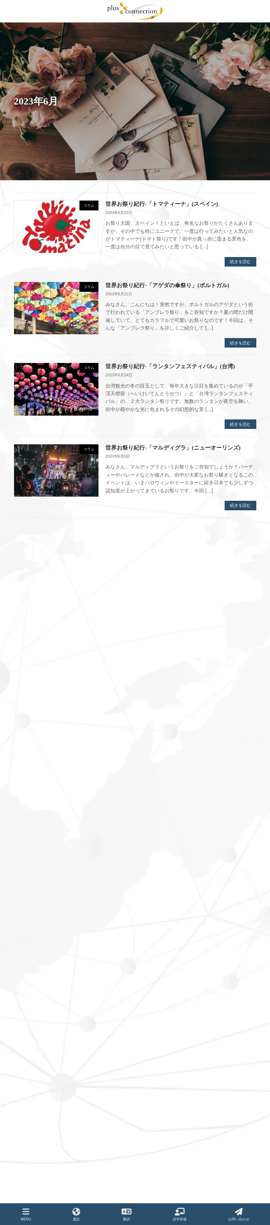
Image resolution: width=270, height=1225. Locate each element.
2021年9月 (31, 965)
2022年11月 (32, 832)
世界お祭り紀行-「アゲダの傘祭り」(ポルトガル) (167, 285)
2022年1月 (31, 924)
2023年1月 (31, 811)
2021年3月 (31, 1026)
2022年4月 (31, 893)
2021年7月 (31, 985)
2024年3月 (31, 678)
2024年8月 (31, 627)
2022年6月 (31, 872)
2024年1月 (31, 698)
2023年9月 (31, 729)
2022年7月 (31, 862)
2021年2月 (31, 1036)
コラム (150, 1188)
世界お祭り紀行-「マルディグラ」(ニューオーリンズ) (172, 448)
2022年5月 (31, 883)
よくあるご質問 (159, 1152)
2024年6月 (31, 647)
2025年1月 (31, 596)
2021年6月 (31, 996)
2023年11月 (32, 719)
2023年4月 (31, 781)
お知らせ (152, 1176)
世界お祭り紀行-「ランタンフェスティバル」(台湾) (170, 366)
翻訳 (148, 1103)
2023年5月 (31, 770)
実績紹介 (152, 1140)
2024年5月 (31, 658)
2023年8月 (31, 740)
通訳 (148, 1091)
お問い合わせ (157, 1164)
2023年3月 (31, 791)
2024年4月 (31, 668)
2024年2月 (31, 688)
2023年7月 (31, 750)
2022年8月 (31, 852)
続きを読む (240, 261)
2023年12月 (32, 709)
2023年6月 (31, 760)
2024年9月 (31, 617)
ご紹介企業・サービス (165, 1201)
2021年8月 (31, 975)
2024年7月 (31, 637)
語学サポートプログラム (167, 1115)
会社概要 (152, 1127)
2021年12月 (32, 934)
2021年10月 (32, 955)
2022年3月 (31, 903)
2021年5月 (31, 1006)
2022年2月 (31, 913)
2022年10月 (32, 842)
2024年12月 (32, 607)
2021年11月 (32, 944)
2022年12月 (32, 822)
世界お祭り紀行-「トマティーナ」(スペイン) (161, 204)
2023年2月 (31, 801)
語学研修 (180, 1214)
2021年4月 (31, 1016)
